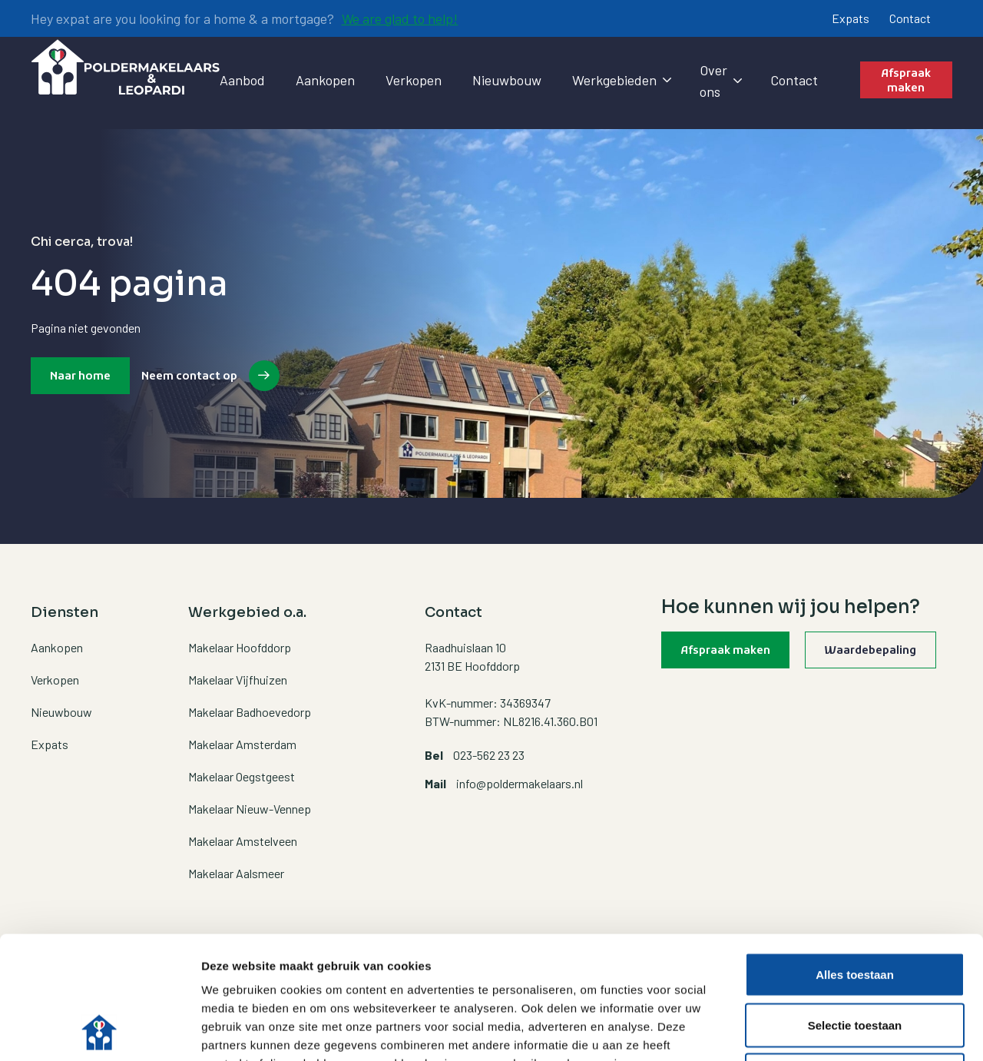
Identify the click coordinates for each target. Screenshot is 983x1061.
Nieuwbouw (506, 79)
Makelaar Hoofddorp (239, 647)
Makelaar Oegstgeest (241, 776)
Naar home (80, 377)
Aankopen (325, 79)
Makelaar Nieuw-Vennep (249, 808)
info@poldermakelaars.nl (519, 783)
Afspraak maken (906, 82)
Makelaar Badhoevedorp (249, 712)
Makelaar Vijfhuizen (237, 679)
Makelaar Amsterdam (242, 744)
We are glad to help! (400, 18)
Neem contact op (189, 377)
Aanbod (242, 79)
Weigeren (854, 960)
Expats (850, 18)
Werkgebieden (620, 79)
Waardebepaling (870, 651)
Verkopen (414, 79)
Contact (910, 18)
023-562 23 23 (489, 755)
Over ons (720, 80)
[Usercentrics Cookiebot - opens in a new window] (99, 1031)
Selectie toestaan (855, 910)
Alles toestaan (855, 859)
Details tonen (829, 1030)
